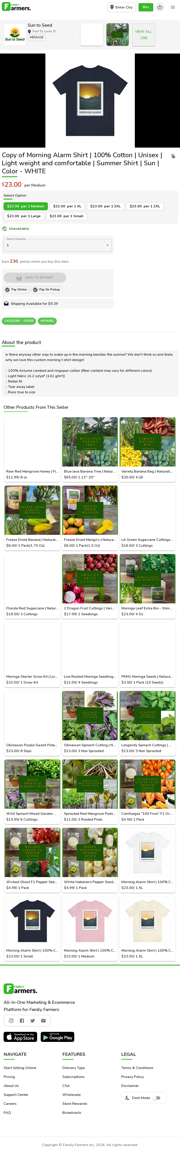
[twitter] (32, 1020)
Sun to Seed (40, 25)
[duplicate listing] (173, 156)
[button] (146, 7)
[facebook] (22, 1020)
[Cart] (160, 7)
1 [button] (8, 245)
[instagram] (11, 1020)
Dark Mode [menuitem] (144, 1098)
